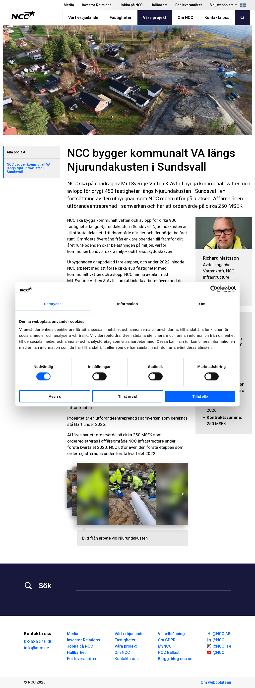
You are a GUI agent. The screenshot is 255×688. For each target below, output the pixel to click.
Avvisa (55, 396)
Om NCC (185, 17)
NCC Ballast (169, 652)
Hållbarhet (158, 5)
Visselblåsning (171, 633)
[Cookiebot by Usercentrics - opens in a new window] (214, 289)
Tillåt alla (200, 396)
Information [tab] (127, 304)
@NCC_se (219, 646)
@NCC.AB (218, 633)
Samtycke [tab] (53, 304)
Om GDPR (167, 640)
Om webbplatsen (216, 682)
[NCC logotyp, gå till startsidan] (23, 15)
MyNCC (165, 646)
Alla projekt (16, 152)
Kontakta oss (216, 17)
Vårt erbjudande (83, 17)
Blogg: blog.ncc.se (175, 658)
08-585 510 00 (38, 641)
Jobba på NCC (131, 5)
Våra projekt (154, 17)
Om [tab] (202, 304)
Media (69, 5)
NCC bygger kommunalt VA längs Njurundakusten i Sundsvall (28, 168)
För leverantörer (188, 5)
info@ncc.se (36, 647)
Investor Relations (97, 5)
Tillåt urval (127, 396)
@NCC (215, 639)
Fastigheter (121, 17)
